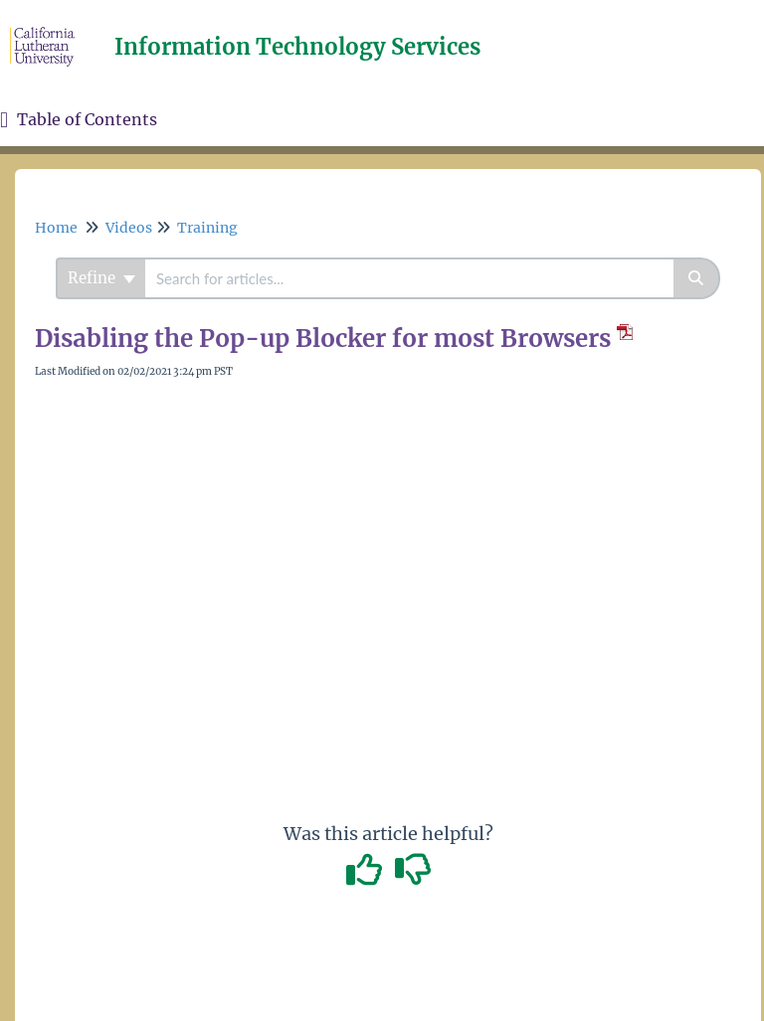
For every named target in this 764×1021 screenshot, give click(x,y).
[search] (409, 278)
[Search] (696, 278)
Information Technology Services (297, 47)
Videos (128, 228)
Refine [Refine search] (101, 277)
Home (56, 228)
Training (207, 228)
